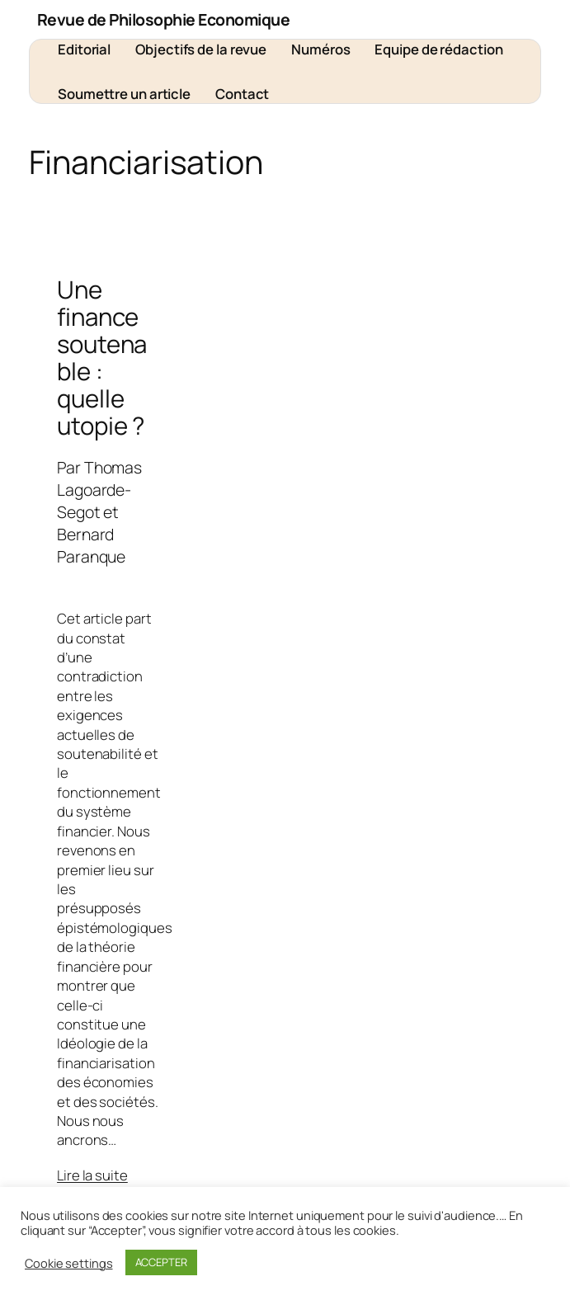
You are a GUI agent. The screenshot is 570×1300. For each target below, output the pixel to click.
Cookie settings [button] (69, 1262)
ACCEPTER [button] (161, 1262)
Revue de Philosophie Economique (163, 19)
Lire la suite (92, 1175)
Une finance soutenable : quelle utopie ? (102, 358)
